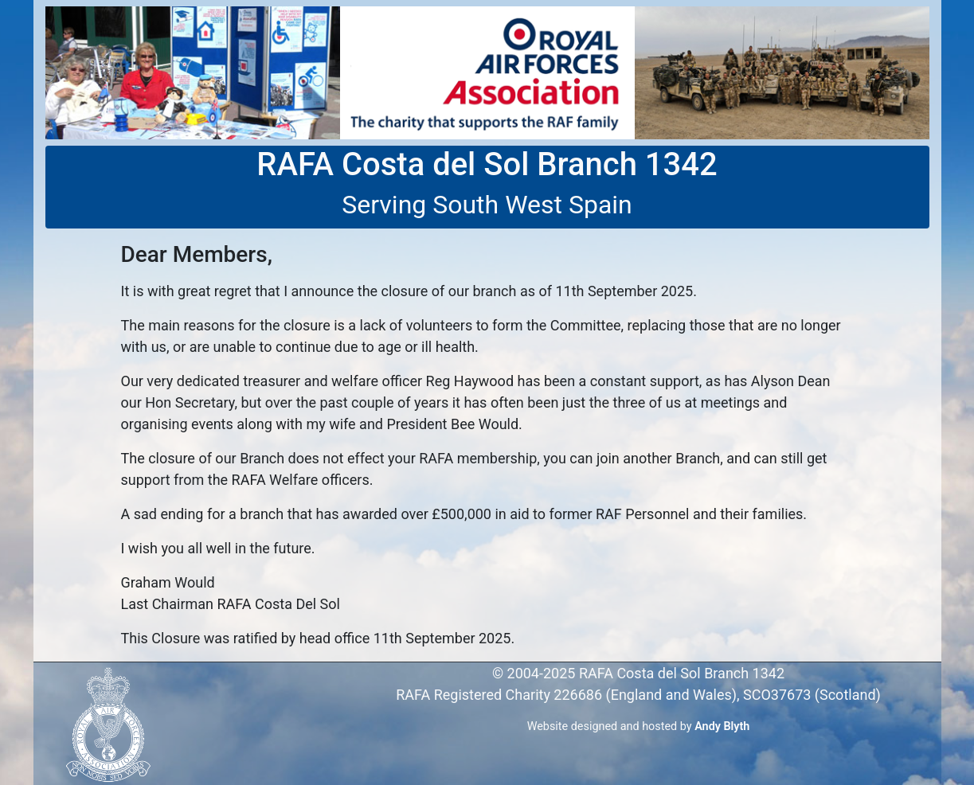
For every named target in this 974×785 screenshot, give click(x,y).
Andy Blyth (721, 726)
